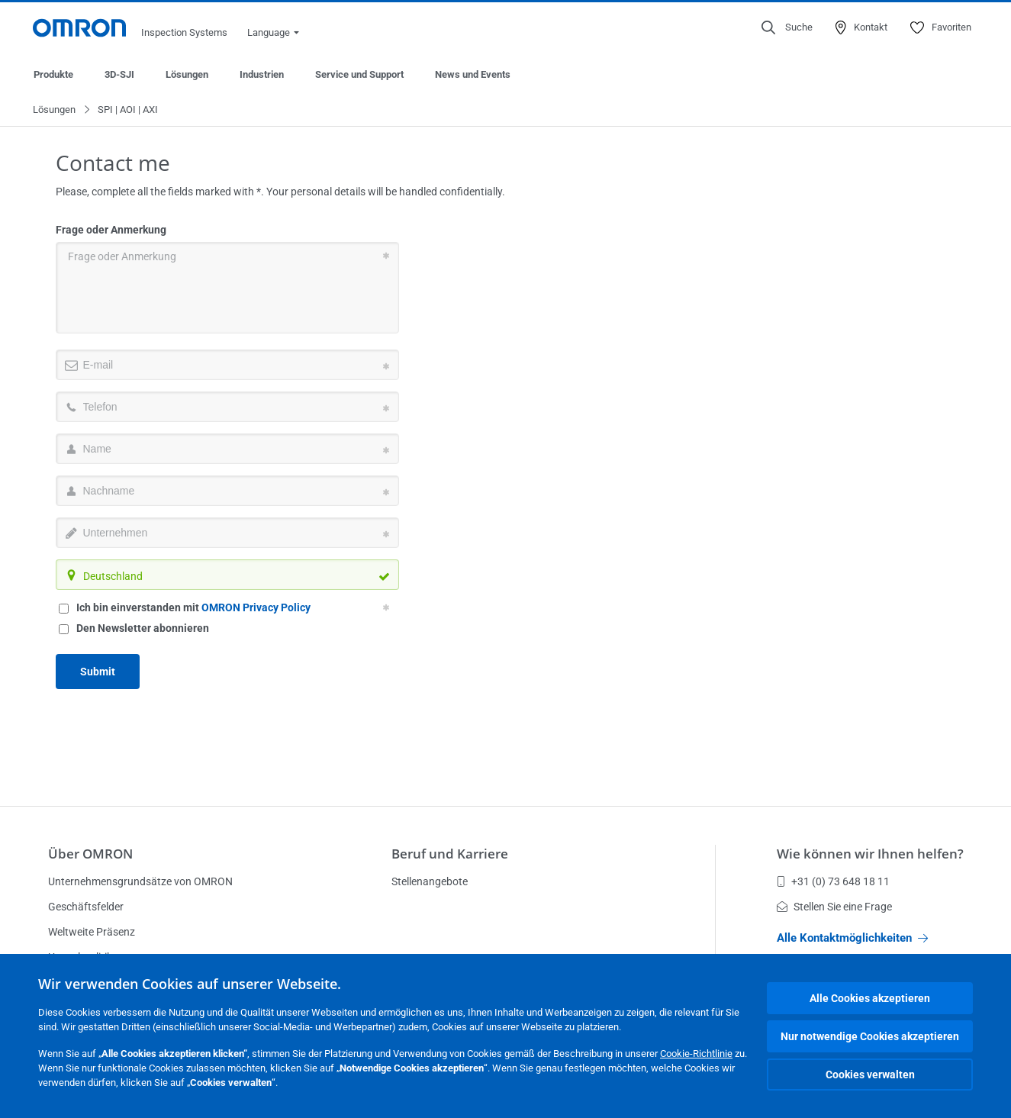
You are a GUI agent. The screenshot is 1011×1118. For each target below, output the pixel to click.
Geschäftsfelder (86, 907)
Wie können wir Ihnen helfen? (870, 853)
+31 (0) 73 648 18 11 (833, 881)
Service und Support (359, 74)
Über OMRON (90, 853)
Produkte (53, 74)
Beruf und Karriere (449, 853)
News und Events (472, 74)
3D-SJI (119, 74)
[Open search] (787, 27)
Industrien (262, 74)
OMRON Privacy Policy (256, 608)
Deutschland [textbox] (113, 577)
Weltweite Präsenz (91, 932)
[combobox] (227, 575)
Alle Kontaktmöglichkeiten (852, 938)
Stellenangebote (429, 881)
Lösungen (187, 74)
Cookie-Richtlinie (696, 1053)
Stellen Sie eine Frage (834, 907)
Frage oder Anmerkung (111, 230)
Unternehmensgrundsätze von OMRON (140, 881)
